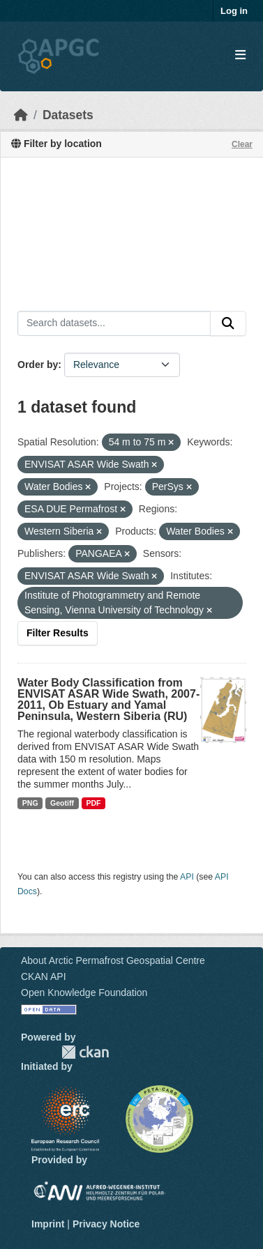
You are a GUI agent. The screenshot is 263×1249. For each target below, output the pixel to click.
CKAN (85, 1052)
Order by (37, 364)
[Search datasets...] (114, 323)
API (187, 877)
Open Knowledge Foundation (84, 992)
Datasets (68, 115)
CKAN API (43, 976)
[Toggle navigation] (240, 55)
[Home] (21, 115)
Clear (242, 144)
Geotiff (62, 803)
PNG (30, 803)
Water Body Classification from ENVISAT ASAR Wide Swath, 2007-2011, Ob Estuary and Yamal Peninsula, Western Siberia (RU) (108, 699)
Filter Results (58, 632)
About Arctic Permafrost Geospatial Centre (113, 960)
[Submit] (228, 323)
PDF (93, 803)
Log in (234, 11)
